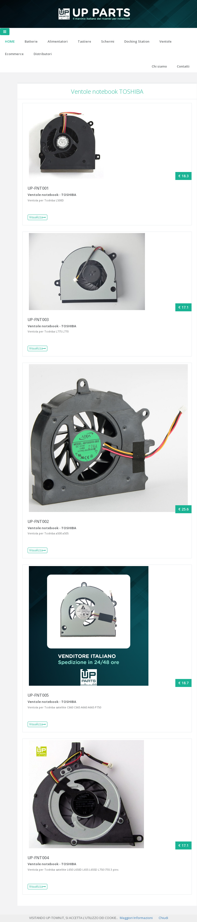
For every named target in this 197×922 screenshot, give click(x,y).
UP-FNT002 (38, 521)
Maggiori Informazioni (136, 918)
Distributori (43, 54)
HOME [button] (10, 41)
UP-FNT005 (38, 695)
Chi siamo (159, 66)
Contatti (183, 66)
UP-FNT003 (38, 319)
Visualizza (37, 217)
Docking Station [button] (136, 41)
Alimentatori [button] (58, 41)
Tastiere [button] (84, 41)
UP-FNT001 (38, 188)
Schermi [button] (107, 41)
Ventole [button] (165, 41)
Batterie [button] (31, 41)
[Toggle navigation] (4, 31)
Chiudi (163, 918)
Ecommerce (14, 54)
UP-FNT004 (38, 857)
